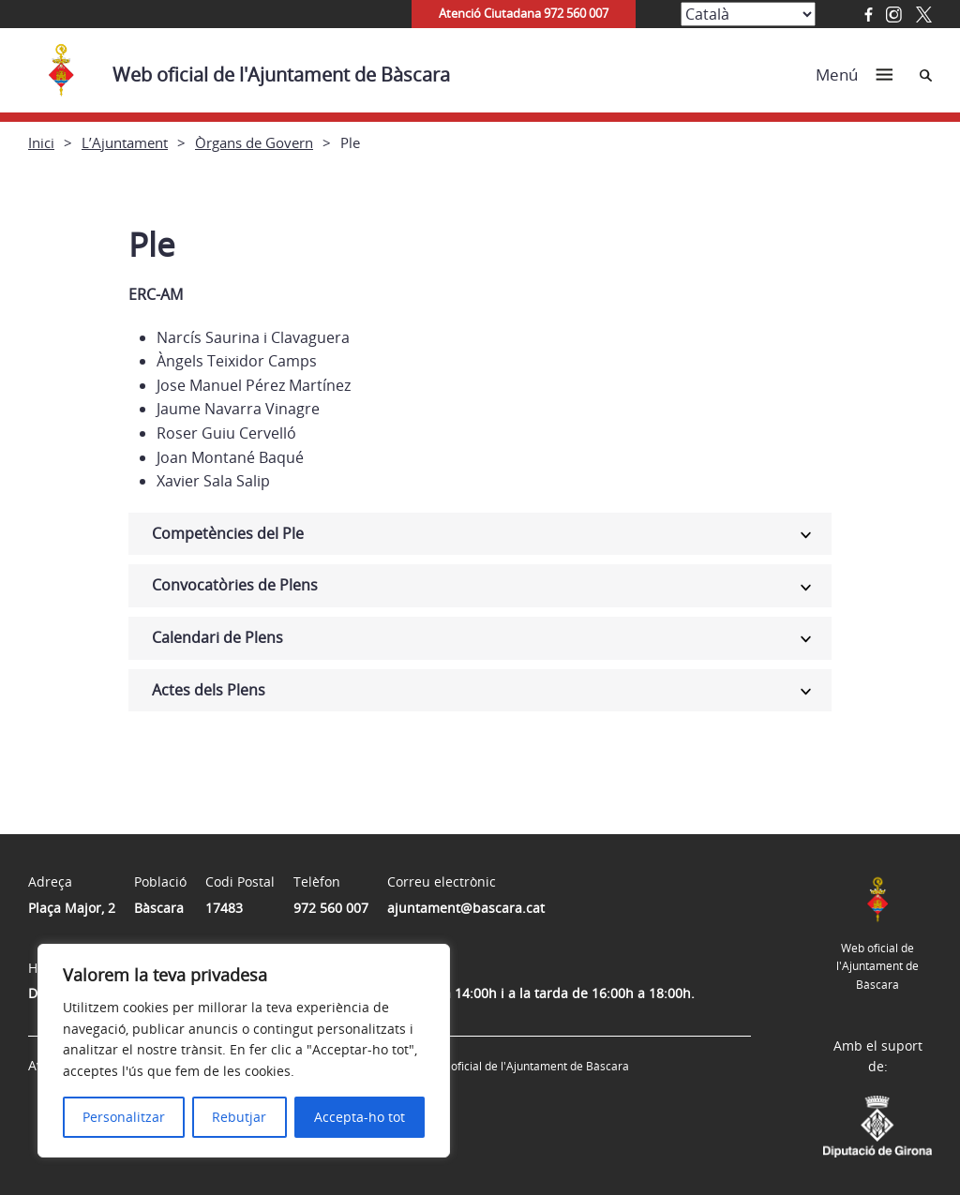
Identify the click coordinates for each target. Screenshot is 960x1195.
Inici (41, 142)
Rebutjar (239, 1117)
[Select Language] (748, 14)
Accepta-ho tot (359, 1117)
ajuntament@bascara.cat (466, 908)
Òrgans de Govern (254, 142)
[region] (244, 1051)
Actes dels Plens (208, 690)
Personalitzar (123, 1117)
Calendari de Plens (217, 637)
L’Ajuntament (125, 142)
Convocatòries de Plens (235, 585)
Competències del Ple (228, 533)
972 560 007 (330, 908)
